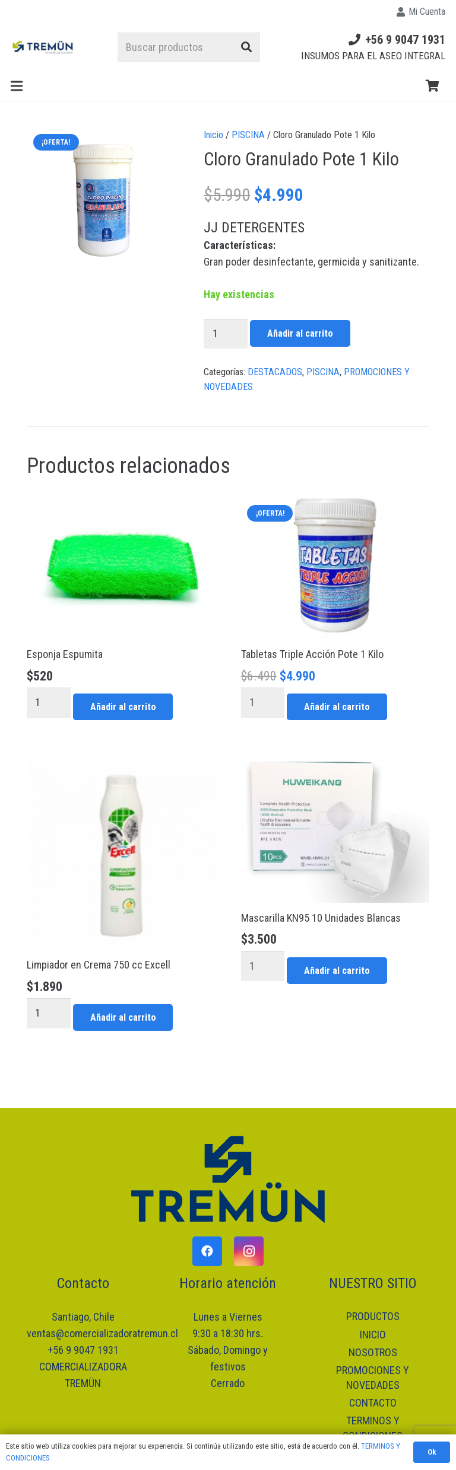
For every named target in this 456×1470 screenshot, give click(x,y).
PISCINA (248, 134)
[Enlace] (44, 47)
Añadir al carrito (300, 333)
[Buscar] (246, 47)
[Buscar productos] (189, 47)
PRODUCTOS (373, 1316)
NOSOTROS (373, 1352)
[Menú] (16, 86)
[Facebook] (207, 1251)
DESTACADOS (275, 372)
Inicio (213, 134)
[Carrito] (432, 86)
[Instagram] (249, 1251)
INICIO (373, 1334)
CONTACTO (373, 1402)
